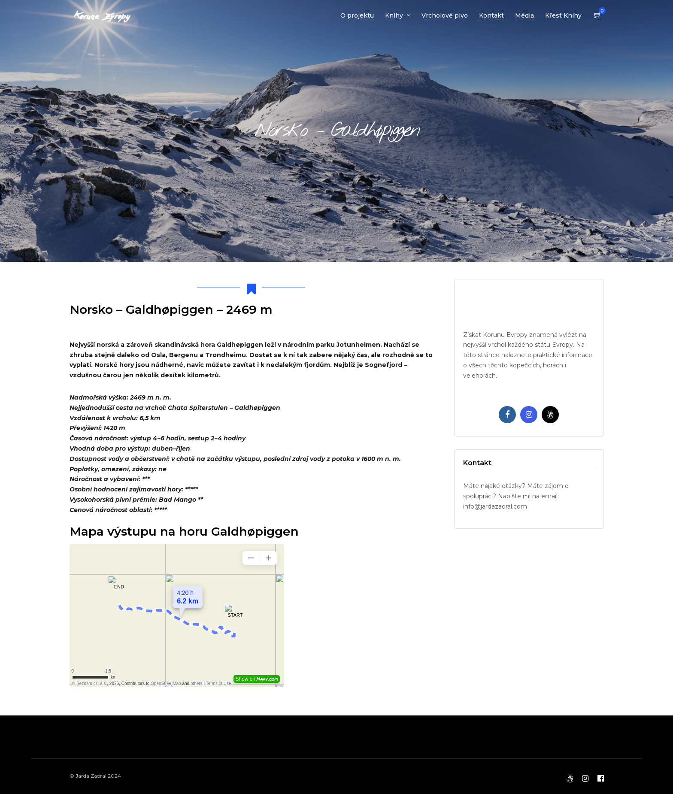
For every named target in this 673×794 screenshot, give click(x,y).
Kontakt (491, 15)
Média (524, 15)
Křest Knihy (563, 15)
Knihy (394, 15)
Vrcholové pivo (444, 15)
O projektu (357, 15)
